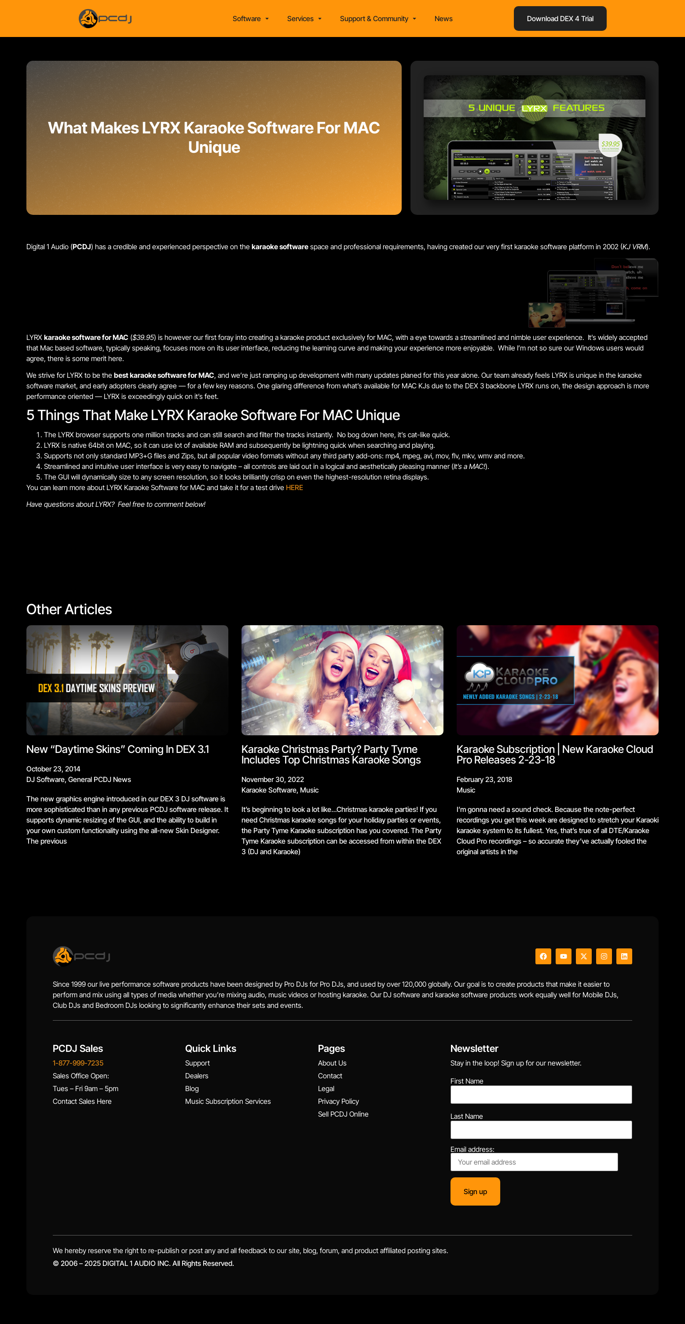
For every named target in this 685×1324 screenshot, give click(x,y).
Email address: (534, 1161)
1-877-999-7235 (78, 1065)
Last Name (467, 1118)
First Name (467, 1083)
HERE (294, 490)
